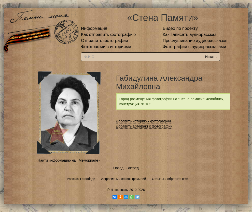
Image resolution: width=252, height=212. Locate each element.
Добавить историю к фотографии (143, 121)
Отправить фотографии (104, 40)
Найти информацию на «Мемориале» (69, 160)
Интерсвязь (119, 190)
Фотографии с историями (106, 46)
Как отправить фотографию (108, 34)
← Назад (116, 168)
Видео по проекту (180, 28)
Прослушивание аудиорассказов (195, 40)
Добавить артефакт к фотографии (144, 126)
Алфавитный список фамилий (123, 179)
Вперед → (135, 168)
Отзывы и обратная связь (171, 179)
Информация (94, 28)
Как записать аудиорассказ (189, 34)
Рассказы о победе (81, 179)
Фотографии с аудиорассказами (194, 46)
